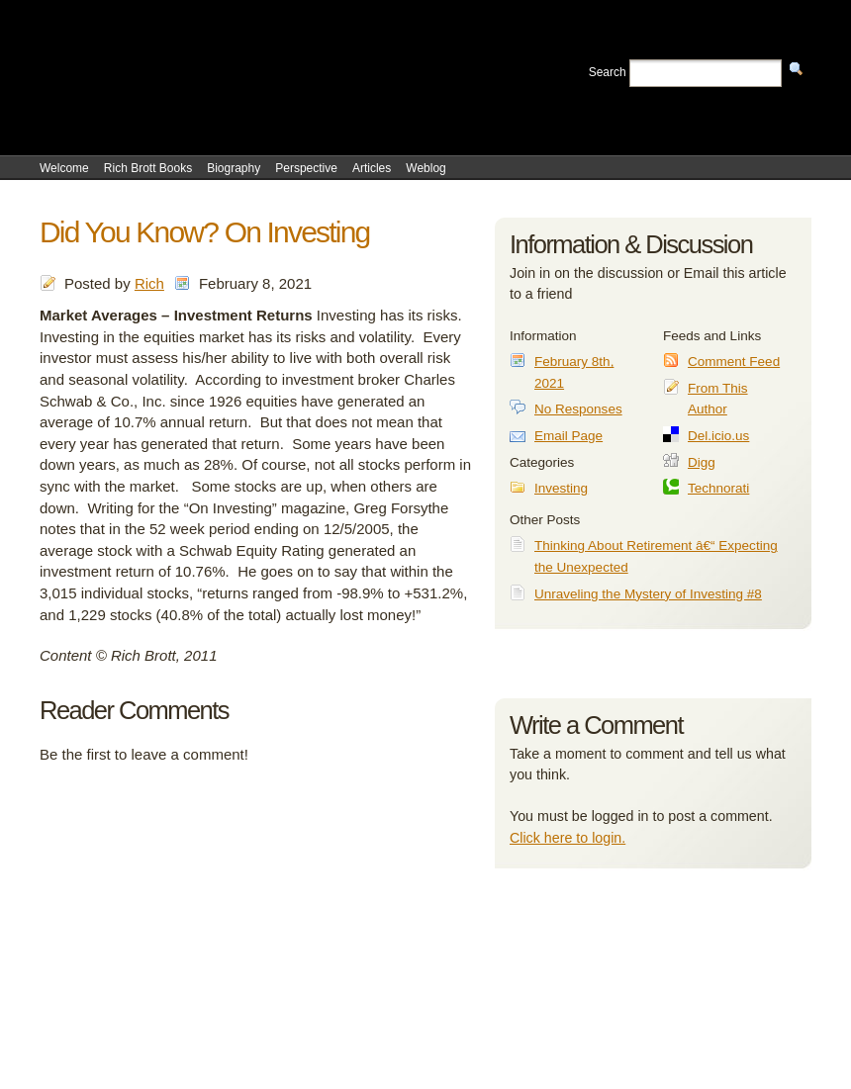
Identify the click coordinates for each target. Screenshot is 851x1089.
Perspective (306, 168)
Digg (701, 462)
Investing (561, 488)
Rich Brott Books (148, 168)
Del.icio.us (718, 435)
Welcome (64, 168)
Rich (149, 283)
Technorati (718, 488)
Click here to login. (567, 838)
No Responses (578, 409)
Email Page (568, 435)
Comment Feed (734, 361)
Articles (371, 168)
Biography (233, 168)
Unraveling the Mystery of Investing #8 (648, 594)
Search (607, 72)
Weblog (425, 168)
